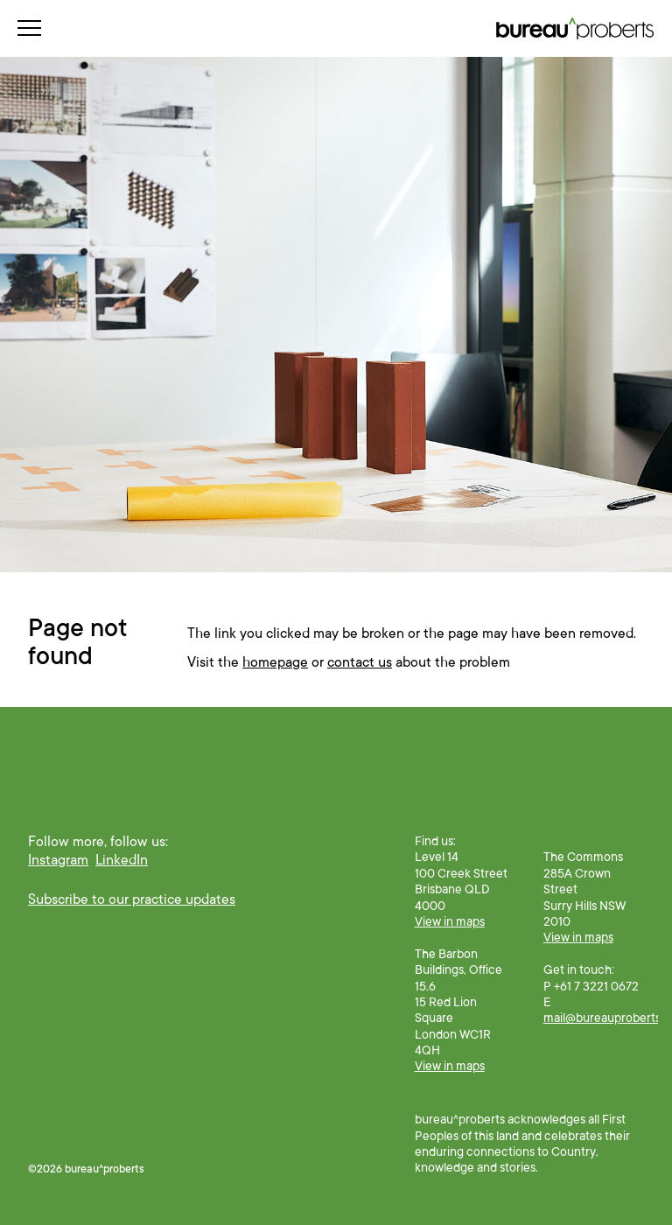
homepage (275, 662)
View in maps (450, 921)
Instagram (58, 860)
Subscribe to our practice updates (131, 899)
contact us (359, 662)
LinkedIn (121, 860)
